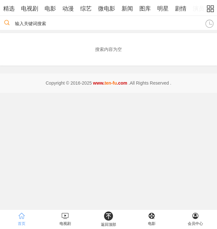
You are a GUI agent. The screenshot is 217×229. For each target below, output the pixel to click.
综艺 (86, 8)
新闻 (127, 8)
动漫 (68, 8)
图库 (145, 8)
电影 (50, 8)
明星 (163, 8)
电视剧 (29, 8)
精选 (9, 8)
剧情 (180, 8)
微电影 (106, 8)
